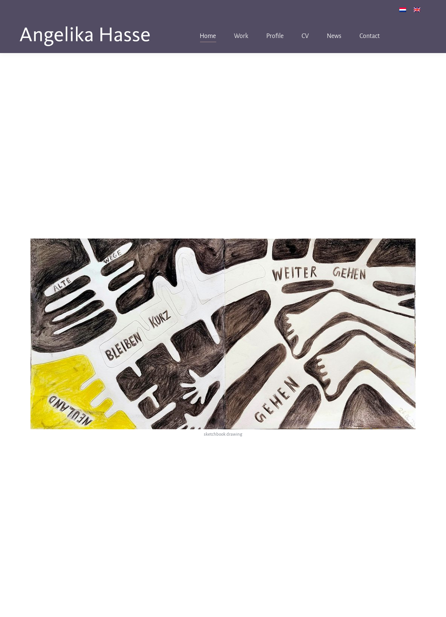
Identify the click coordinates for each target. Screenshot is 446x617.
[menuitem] (403, 9)
